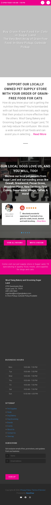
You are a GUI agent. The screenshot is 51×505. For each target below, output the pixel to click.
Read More (39, 134)
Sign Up (12, 476)
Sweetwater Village (24, 189)
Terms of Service (38, 489)
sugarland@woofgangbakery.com (18, 293)
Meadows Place (13, 186)
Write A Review (37, 242)
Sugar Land (9, 179)
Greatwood (21, 182)
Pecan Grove (37, 182)
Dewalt (9, 182)
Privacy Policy (26, 489)
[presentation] (18, 467)
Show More (41, 221)
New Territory (32, 186)
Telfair (41, 189)
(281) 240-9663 (11, 290)
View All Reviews (15, 242)
